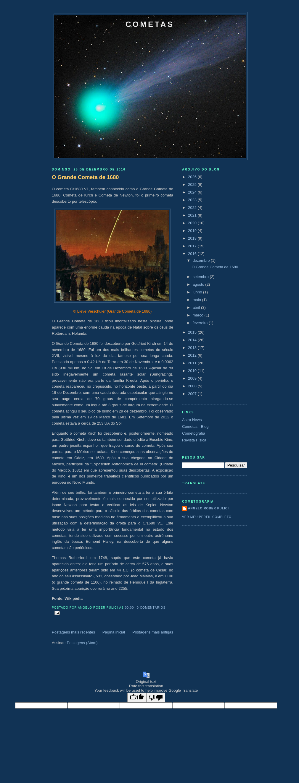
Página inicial (113, 632)
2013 (193, 347)
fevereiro (201, 323)
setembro (201, 276)
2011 (193, 363)
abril (197, 307)
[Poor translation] (155, 697)
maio (197, 300)
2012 (193, 355)
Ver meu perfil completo (207, 517)
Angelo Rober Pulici (208, 508)
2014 (193, 340)
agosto (199, 284)
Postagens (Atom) (82, 643)
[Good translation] (136, 697)
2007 (193, 394)
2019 (193, 230)
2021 (193, 215)
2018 (193, 238)
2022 (193, 207)
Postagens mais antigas (152, 632)
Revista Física (194, 440)
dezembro (202, 260)
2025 (193, 184)
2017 (193, 246)
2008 (193, 386)
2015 (193, 332)
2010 (193, 370)
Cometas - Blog (195, 426)
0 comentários (151, 607)
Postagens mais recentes (73, 632)
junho (198, 292)
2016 (193, 253)
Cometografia (193, 433)
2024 (193, 192)
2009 (193, 378)
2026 (193, 177)
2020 (193, 223)
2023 (193, 200)
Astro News (192, 420)
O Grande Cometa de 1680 (85, 177)
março (199, 315)
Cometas (150, 24)
